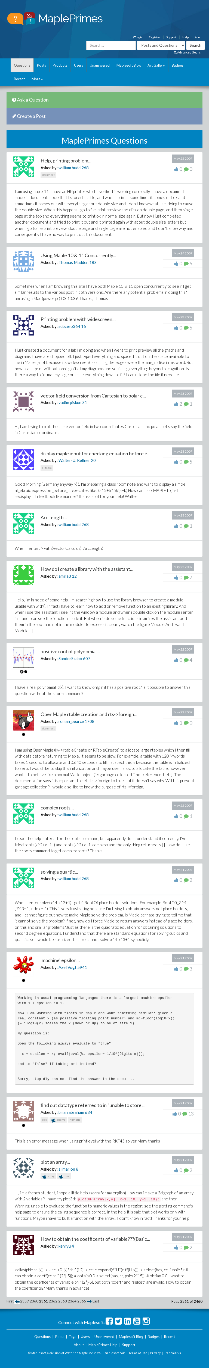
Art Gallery (156, 65)
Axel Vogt (67, 967)
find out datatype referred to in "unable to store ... (93, 1105)
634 (88, 1112)
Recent (19, 79)
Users (78, 65)
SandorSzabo (70, 658)
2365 (81, 1301)
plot (64, 1176)
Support (171, 37)
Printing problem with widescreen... (78, 319)
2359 (24, 1301)
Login (138, 37)
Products (60, 65)
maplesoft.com (114, 1353)
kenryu (65, 1246)
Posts (41, 65)
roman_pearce (71, 721)
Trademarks (172, 1353)
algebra (47, 467)
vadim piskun (70, 402)
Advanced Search (188, 52)
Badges (177, 65)
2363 (62, 1301)
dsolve (58, 1120)
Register (154, 37)
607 (86, 658)
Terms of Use (137, 1353)
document (48, 174)
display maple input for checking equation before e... (95, 453)
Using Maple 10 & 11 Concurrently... (78, 255)
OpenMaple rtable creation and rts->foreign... (89, 714)
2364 (72, 1301)
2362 (53, 1301)
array (48, 1176)
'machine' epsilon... (60, 960)
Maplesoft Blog (128, 65)
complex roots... (57, 808)
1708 (89, 721)
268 (85, 167)
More (37, 79)
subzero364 (69, 326)
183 (93, 262)
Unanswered (100, 65)
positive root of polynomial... (70, 651)
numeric (75, 1119)
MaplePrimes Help (103, 1345)
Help (185, 37)
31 (84, 402)
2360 (34, 1301)
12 (74, 576)
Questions (22, 65)
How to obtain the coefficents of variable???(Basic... (95, 1239)
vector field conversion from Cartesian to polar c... (93, 396)
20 (93, 460)
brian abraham (71, 1112)
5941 (82, 967)
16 (83, 326)
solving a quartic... (59, 872)
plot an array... (55, 1162)
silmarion (67, 1169)
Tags (72, 1336)
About (198, 37)
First (10, 1301)
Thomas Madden (73, 262)
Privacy (155, 1353)
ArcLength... (54, 517)
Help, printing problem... (66, 161)
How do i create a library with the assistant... (87, 569)
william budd (70, 167)
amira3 (65, 576)
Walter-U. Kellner (74, 460)
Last (96, 1301)
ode (44, 1119)
